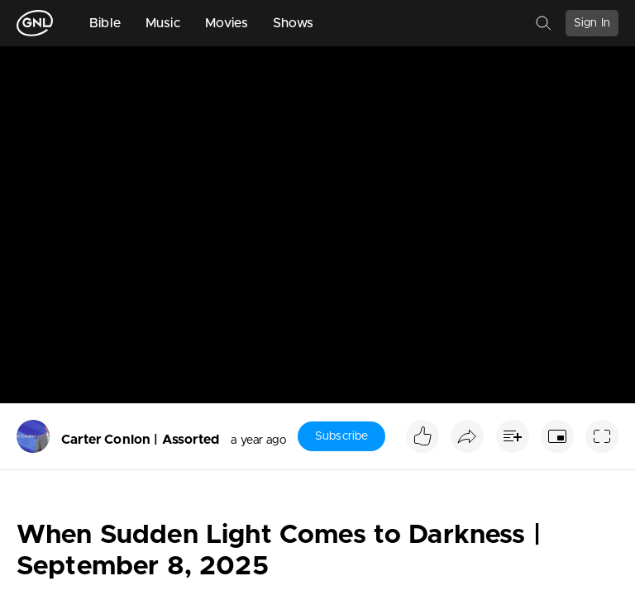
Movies (226, 23)
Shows (293, 23)
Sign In (592, 23)
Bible (105, 23)
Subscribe (341, 436)
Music (163, 23)
